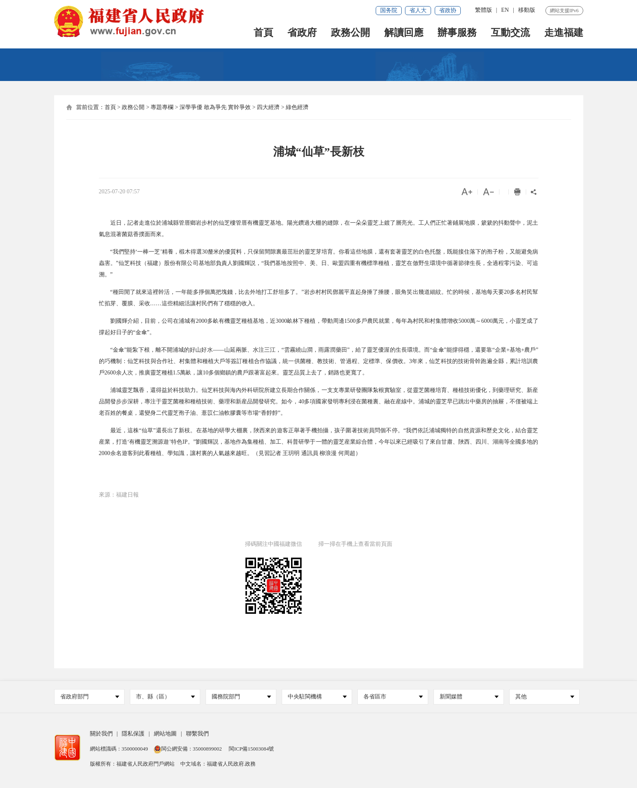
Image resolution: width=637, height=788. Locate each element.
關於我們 (101, 734)
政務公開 (350, 33)
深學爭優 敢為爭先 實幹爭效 (215, 107)
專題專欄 (162, 107)
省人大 (418, 10)
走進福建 (563, 33)
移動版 (526, 10)
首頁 (263, 33)
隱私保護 (133, 734)
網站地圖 (165, 734)
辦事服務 (457, 33)
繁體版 (483, 10)
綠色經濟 (297, 107)
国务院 (388, 10)
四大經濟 (268, 107)
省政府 (302, 33)
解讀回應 (403, 33)
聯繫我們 (197, 734)
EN (505, 10)
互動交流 (510, 33)
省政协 (447, 10)
